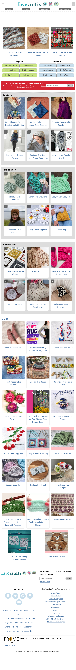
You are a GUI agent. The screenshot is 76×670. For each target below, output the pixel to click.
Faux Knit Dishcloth (63, 453)
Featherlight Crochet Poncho (14, 156)
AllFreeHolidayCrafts (56, 599)
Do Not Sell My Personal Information (19, 618)
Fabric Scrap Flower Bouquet (62, 486)
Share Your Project (13, 627)
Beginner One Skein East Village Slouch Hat (38, 156)
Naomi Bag (61, 230)
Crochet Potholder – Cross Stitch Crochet (38, 123)
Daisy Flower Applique (38, 230)
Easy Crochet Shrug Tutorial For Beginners (38, 349)
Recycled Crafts (28, 65)
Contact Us (29, 610)
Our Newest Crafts (11, 65)
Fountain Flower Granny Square (38, 53)
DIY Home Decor (28, 75)
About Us (7, 610)
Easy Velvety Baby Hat (61, 197)
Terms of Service (11, 631)
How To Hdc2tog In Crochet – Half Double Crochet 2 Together (13, 522)
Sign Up (70, 85)
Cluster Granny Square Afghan (15, 272)
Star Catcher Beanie (38, 382)
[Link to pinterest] (23, 596)
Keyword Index (11, 622)
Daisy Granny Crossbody (38, 453)
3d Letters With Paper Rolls (63, 383)
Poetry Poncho (38, 271)
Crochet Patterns (10, 75)
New (4, 319)
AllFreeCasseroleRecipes (56, 622)
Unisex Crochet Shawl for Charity (14, 53)
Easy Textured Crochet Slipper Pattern (61, 272)
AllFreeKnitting (56, 596)
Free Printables (47, 65)
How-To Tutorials (65, 70)
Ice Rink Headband (38, 485)
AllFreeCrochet (56, 593)
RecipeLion (56, 613)
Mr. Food (56, 610)
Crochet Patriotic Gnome (63, 347)
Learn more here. (10, 645)
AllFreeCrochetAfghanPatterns (55, 602)
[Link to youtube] (19, 602)
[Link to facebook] (8, 596)
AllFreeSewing (56, 607)
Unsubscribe (27, 631)
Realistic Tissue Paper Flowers (13, 417)
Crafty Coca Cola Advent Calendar (62, 53)
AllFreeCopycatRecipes (56, 616)
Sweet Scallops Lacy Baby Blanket (38, 305)
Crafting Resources (28, 70)
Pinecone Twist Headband (15, 231)
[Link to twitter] (15, 596)
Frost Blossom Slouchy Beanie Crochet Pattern (14, 123)
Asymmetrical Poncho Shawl (61, 156)
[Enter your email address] (52, 578)
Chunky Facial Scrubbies (14, 198)
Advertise (18, 610)
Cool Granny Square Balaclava (61, 305)
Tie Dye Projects (65, 65)
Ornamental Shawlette (38, 197)
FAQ (18, 614)
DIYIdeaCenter (56, 604)
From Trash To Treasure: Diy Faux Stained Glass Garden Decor (38, 419)
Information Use (26, 87)
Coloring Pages (48, 75)
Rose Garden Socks (13, 347)
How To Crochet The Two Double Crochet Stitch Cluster (38, 522)
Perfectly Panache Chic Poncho (61, 123)
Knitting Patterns (65, 75)
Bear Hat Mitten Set (56, 556)
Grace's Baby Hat (13, 485)
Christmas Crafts (10, 70)
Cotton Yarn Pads (15, 304)
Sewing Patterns (47, 70)
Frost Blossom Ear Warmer (13, 383)
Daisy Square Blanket (63, 519)
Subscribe (28, 627)
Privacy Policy (26, 622)
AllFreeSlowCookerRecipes (55, 619)
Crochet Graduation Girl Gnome (63, 417)
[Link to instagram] (30, 596)
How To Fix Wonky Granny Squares (19, 558)
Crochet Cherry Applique (13, 453)
